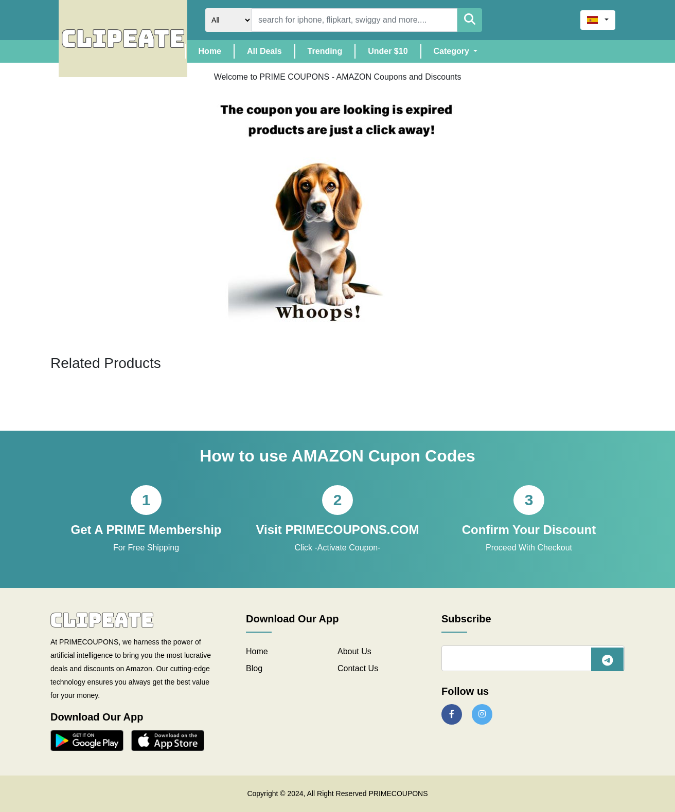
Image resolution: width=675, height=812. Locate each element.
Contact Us (358, 668)
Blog (254, 668)
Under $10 (387, 51)
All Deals (264, 51)
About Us (354, 651)
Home (216, 50)
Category (453, 51)
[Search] (354, 20)
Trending (325, 51)
